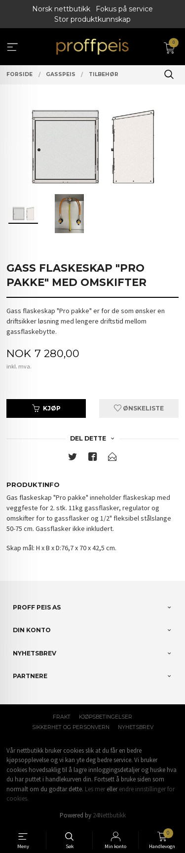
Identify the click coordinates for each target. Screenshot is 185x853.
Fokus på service (124, 8)
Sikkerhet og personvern (71, 727)
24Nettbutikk (109, 815)
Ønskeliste (139, 408)
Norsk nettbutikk (61, 8)
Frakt (62, 717)
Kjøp (46, 408)
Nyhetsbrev (135, 727)
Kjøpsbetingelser (105, 717)
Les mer (95, 789)
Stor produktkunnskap (92, 19)
